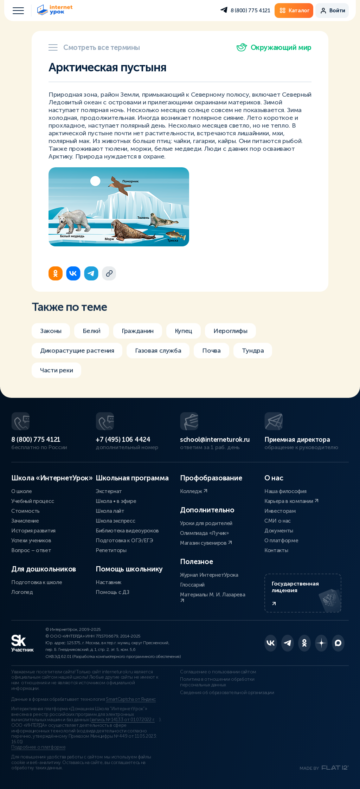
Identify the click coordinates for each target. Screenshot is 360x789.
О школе (21, 491)
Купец (183, 334)
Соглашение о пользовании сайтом (218, 672)
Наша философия (285, 491)
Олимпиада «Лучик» (204, 533)
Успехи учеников (31, 540)
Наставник (108, 582)
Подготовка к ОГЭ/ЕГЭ (124, 540)
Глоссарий (192, 585)
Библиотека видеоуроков (127, 530)
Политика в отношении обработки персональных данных (217, 682)
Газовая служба (158, 353)
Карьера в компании (291, 501)
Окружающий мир (274, 47)
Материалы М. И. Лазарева (212, 597)
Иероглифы (230, 334)
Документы (278, 530)
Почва (211, 353)
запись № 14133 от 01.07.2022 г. (123, 719)
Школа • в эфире (116, 501)
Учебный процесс (32, 501)
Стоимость (25, 511)
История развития (33, 530)
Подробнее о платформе (38, 747)
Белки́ (92, 334)
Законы (51, 334)
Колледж (193, 491)
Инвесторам (280, 511)
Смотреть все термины (94, 47)
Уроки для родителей (206, 523)
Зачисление (25, 521)
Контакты (276, 550)
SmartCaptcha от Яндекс (131, 699)
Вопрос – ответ (31, 550)
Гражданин (138, 334)
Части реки (56, 373)
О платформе (281, 540)
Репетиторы (111, 550)
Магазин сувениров (206, 543)
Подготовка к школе (36, 582)
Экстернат (109, 491)
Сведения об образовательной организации (227, 692)
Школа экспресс (115, 521)
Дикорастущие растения (77, 353)
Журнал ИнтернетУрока (209, 575)
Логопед (22, 592)
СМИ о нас (277, 521)
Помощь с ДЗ (112, 592)
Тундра (253, 353)
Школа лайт (110, 511)
